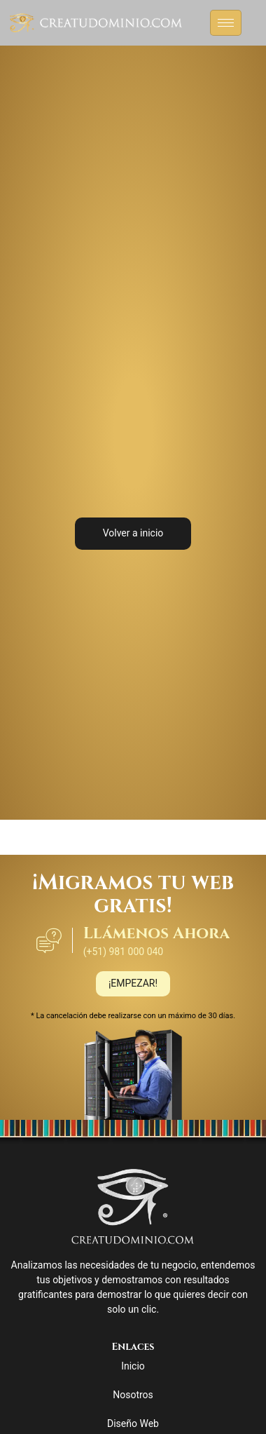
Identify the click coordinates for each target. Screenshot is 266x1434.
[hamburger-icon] (225, 23)
